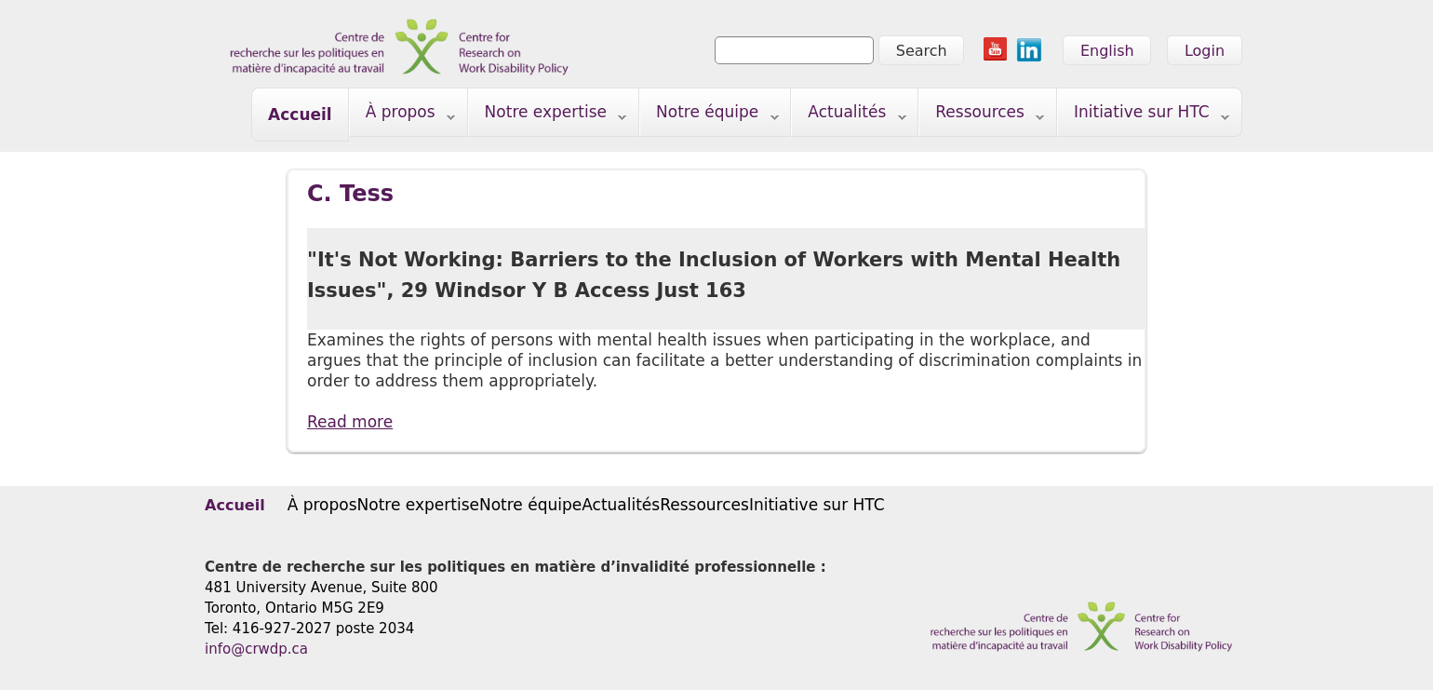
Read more (350, 421)
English (1107, 51)
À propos (402, 115)
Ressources (981, 115)
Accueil (300, 114)
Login (1205, 51)
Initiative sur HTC (1143, 115)
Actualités (848, 115)
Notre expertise (548, 115)
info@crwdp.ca (256, 649)
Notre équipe (709, 115)
